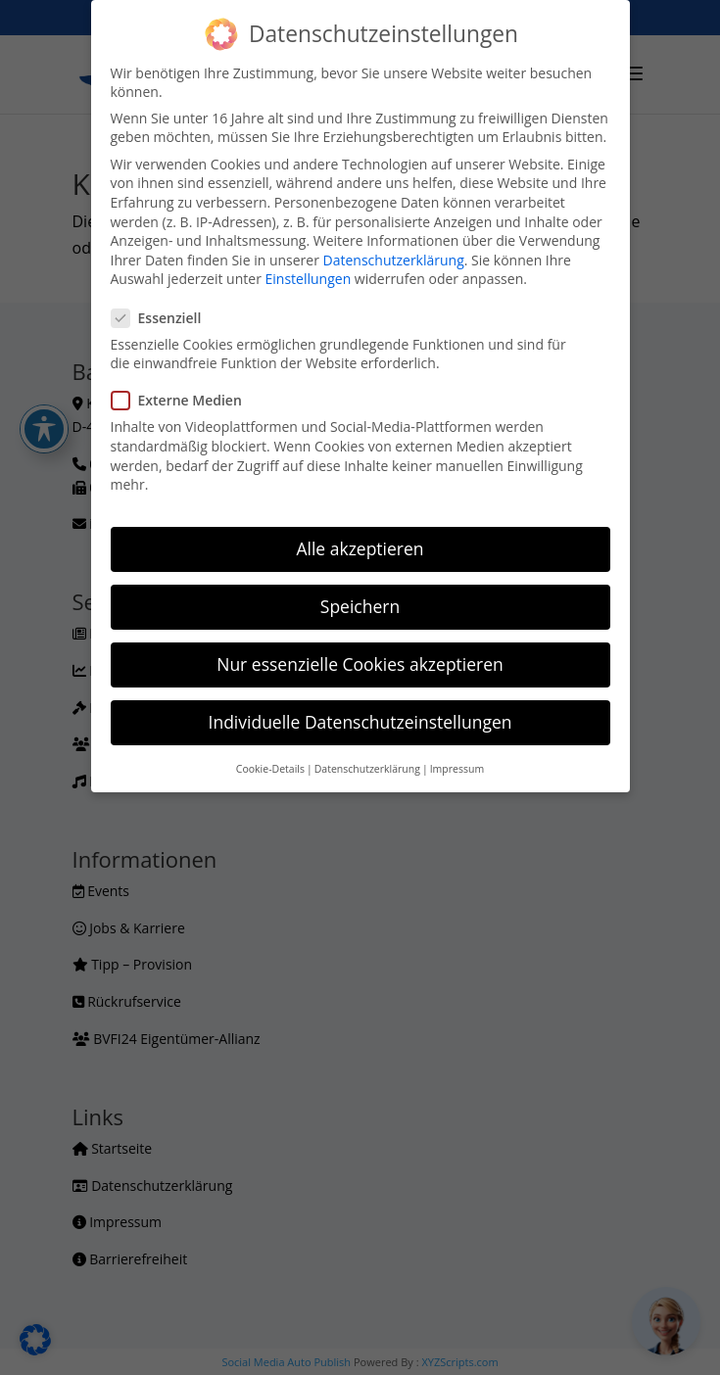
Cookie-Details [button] (270, 769)
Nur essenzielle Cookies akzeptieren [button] (360, 664)
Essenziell (164, 317)
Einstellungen (308, 278)
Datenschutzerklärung (393, 260)
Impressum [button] (457, 769)
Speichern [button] (360, 606)
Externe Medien (185, 400)
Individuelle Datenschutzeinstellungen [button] (360, 722)
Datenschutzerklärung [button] (367, 769)
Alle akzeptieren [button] (359, 548)
